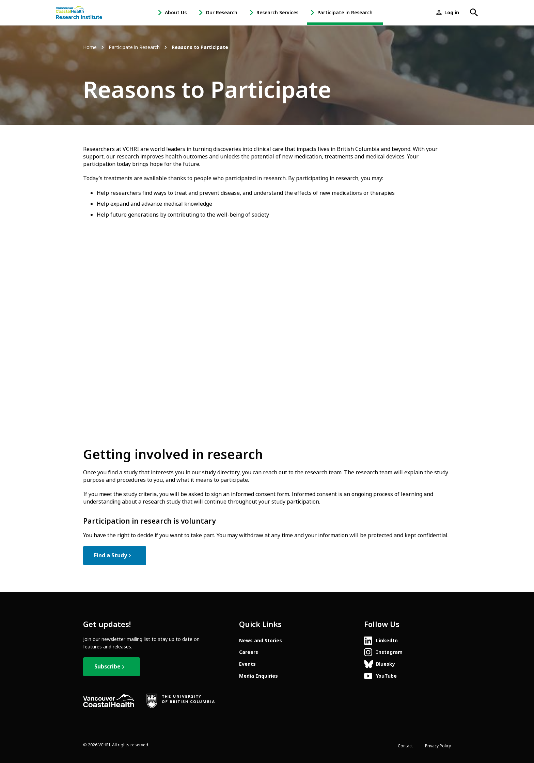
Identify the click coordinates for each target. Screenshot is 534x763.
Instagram (389, 652)
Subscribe (107, 667)
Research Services (277, 12)
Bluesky (385, 664)
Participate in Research (345, 12)
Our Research (221, 12)
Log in (451, 12)
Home (90, 47)
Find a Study (110, 555)
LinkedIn (387, 640)
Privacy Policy (438, 746)
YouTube (386, 676)
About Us (176, 12)
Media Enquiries (258, 676)
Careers (248, 652)
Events (247, 664)
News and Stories (260, 640)
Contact (405, 746)
